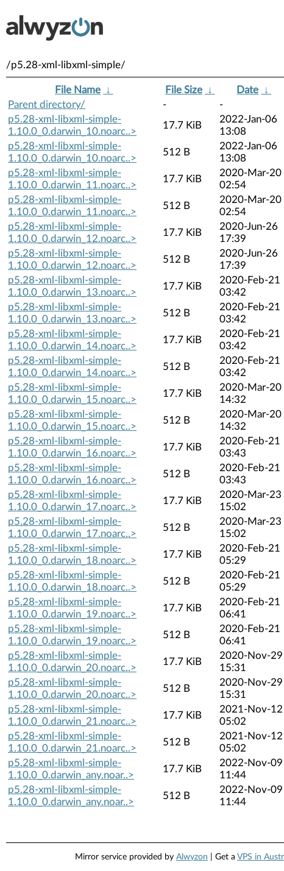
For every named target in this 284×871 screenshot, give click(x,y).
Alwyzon (192, 857)
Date (247, 90)
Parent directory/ (46, 104)
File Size (183, 90)
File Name (78, 90)
